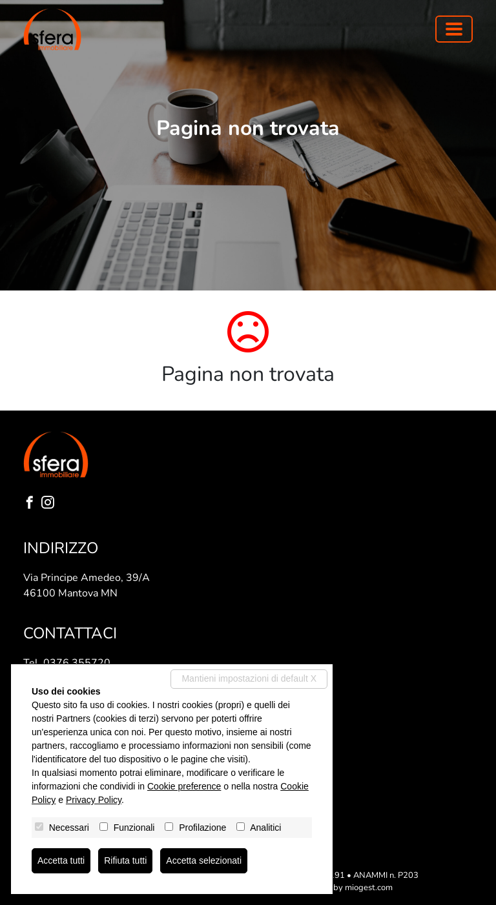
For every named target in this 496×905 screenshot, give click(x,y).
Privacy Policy (93, 800)
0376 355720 (76, 663)
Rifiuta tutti (125, 860)
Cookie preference (184, 786)
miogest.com (369, 887)
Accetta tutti (61, 860)
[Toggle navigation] (454, 29)
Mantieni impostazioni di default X (248, 678)
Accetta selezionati (204, 860)
